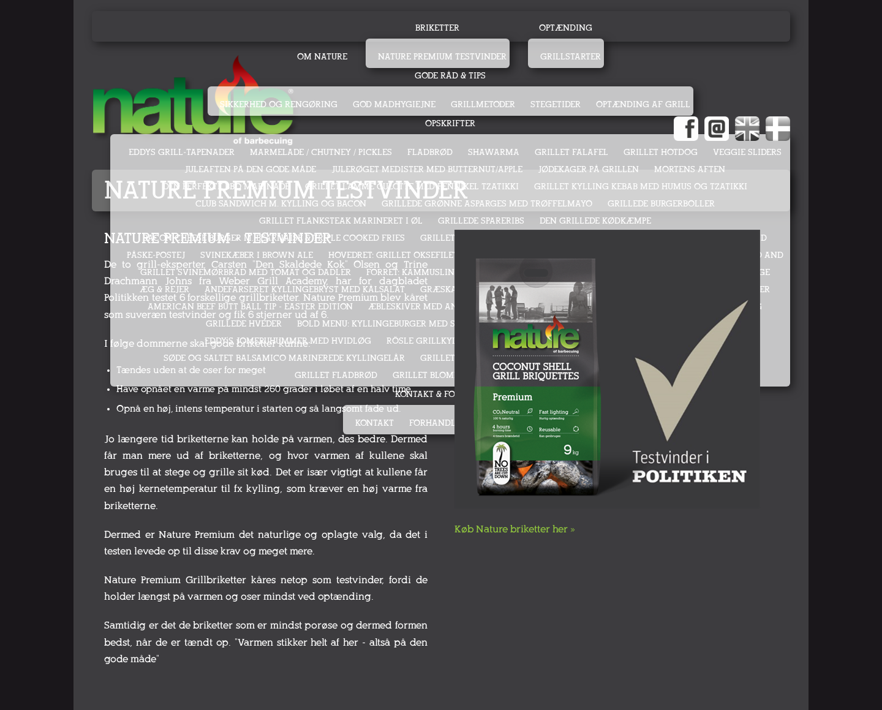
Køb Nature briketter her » (514, 529)
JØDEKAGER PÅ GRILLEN (588, 169)
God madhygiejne (394, 104)
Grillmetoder (483, 104)
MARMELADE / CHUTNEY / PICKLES (321, 152)
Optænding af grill (643, 104)
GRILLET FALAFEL (571, 152)
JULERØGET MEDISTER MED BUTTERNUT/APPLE (426, 169)
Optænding (565, 27)
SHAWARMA (493, 152)
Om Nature (322, 56)
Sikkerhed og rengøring (278, 104)
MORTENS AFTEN (689, 169)
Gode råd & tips (450, 75)
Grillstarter (570, 56)
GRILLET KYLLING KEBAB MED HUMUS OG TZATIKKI (640, 186)
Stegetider (555, 104)
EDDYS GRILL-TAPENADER (182, 152)
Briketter (437, 27)
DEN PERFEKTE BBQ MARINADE (226, 186)
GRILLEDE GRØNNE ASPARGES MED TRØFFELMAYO (487, 203)
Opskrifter (450, 123)
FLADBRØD (430, 152)
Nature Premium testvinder (442, 56)
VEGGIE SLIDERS (747, 152)
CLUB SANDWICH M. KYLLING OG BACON (280, 203)
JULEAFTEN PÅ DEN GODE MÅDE (250, 169)
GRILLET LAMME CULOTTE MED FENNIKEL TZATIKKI (412, 186)
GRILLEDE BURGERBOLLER (661, 203)
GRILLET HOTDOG (661, 152)
